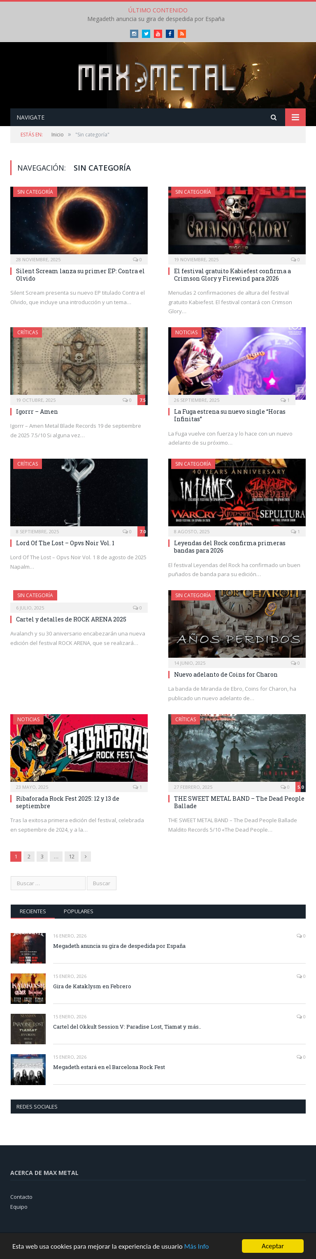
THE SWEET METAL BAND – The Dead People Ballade (239, 802)
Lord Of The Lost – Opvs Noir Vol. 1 (65, 543)
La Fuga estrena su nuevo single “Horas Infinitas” (230, 415)
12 (71, 856)
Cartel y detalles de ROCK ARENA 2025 (71, 619)
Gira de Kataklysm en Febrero (92, 986)
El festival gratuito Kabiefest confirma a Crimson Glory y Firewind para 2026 (232, 274)
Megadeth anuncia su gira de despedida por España (156, 19)
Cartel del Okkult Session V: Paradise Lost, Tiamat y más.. (127, 1026)
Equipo (19, 1206)
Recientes (33, 911)
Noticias (186, 332)
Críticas (27, 332)
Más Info (196, 1246)
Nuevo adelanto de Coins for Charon (226, 674)
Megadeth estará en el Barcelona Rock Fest (109, 1067)
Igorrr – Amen (37, 411)
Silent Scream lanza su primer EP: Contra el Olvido (80, 274)
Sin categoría (35, 191)
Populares (78, 911)
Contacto (21, 1196)
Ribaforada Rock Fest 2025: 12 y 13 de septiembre (67, 802)
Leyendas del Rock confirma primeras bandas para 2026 (230, 546)
